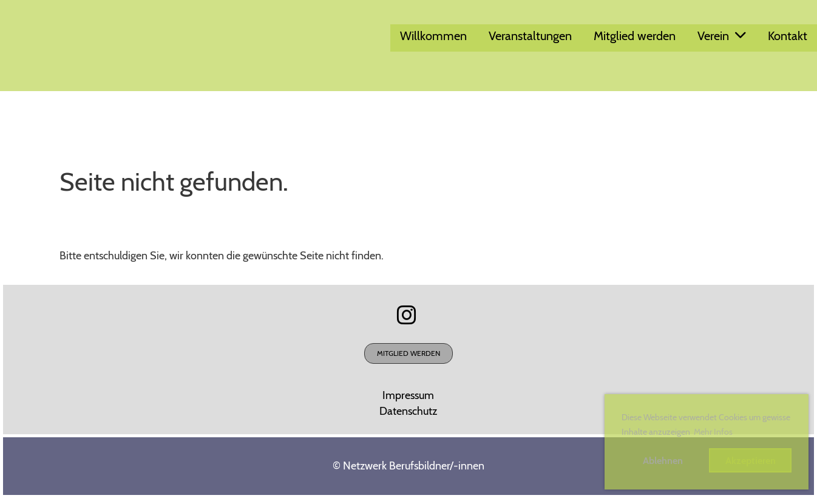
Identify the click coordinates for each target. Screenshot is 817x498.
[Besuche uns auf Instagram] (406, 315)
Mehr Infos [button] (713, 431)
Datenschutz (408, 411)
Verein (721, 36)
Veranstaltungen (530, 36)
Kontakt (787, 36)
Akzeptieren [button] (750, 460)
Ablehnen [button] (663, 460)
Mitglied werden (635, 36)
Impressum (408, 395)
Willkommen (433, 36)
